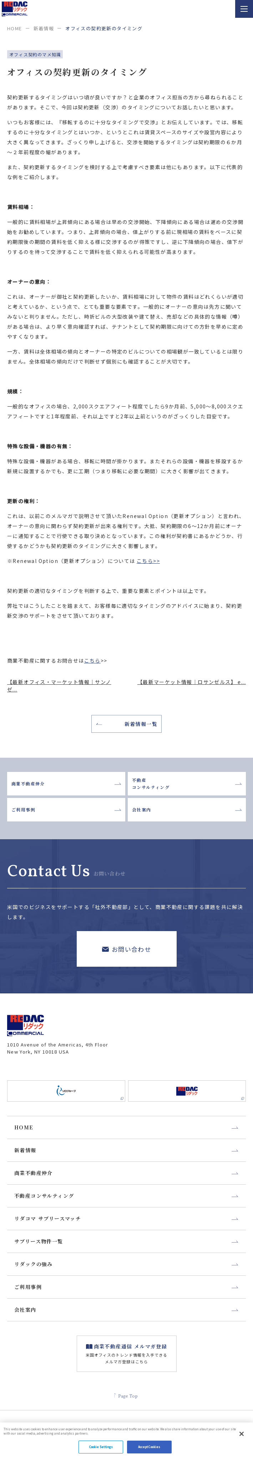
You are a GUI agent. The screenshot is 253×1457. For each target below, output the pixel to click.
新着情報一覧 (126, 723)
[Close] (241, 1436)
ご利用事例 (66, 809)
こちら (92, 660)
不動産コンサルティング (187, 783)
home (14, 28)
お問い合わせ (126, 948)
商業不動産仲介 (66, 783)
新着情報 (44, 28)
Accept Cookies (149, 1449)
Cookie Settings (101, 1449)
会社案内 (187, 809)
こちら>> (148, 560)
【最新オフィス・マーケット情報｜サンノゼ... (59, 685)
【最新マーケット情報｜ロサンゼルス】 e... (191, 681)
